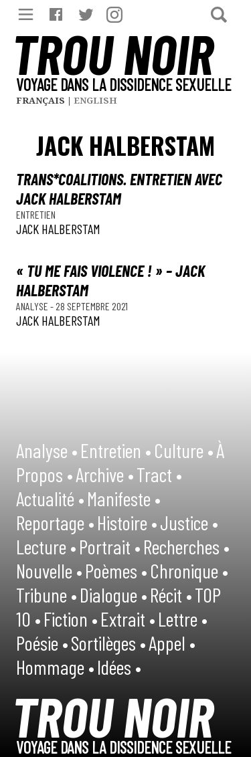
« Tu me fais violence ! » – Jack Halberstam (110, 280)
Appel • (172, 643)
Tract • (159, 474)
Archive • (105, 474)
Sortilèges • (108, 643)
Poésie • (42, 643)
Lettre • (182, 619)
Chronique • (189, 570)
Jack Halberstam (58, 229)
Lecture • (46, 546)
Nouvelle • (49, 570)
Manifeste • (124, 498)
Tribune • (46, 594)
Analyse (33, 306)
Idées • (119, 667)
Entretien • (115, 450)
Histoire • (127, 522)
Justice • (189, 522)
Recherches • (186, 546)
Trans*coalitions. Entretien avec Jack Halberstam (119, 188)
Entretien (36, 214)
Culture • (184, 450)
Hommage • (55, 667)
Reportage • (55, 522)
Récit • (171, 594)
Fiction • (71, 619)
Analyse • (47, 450)
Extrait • (127, 619)
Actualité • (50, 498)
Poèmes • (116, 570)
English (95, 100)
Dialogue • (113, 594)
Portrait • (110, 546)
